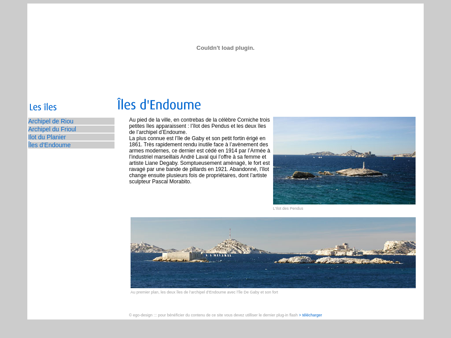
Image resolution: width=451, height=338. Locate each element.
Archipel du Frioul (52, 129)
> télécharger (310, 315)
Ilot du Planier (47, 137)
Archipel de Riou (51, 121)
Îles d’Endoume (49, 145)
